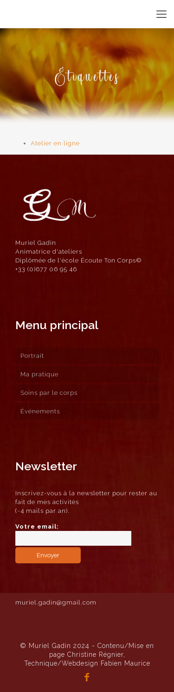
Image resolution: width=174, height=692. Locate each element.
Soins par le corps (48, 392)
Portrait (32, 355)
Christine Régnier (95, 654)
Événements (40, 411)
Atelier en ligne (55, 143)
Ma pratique (39, 374)
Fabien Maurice (125, 663)
